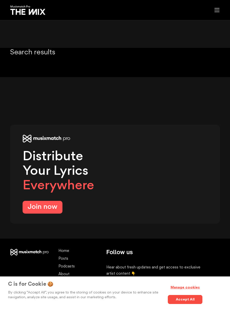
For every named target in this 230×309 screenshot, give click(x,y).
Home (63, 251)
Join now (42, 207)
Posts (63, 259)
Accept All (185, 299)
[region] (115, 292)
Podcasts (66, 266)
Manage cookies (185, 287)
